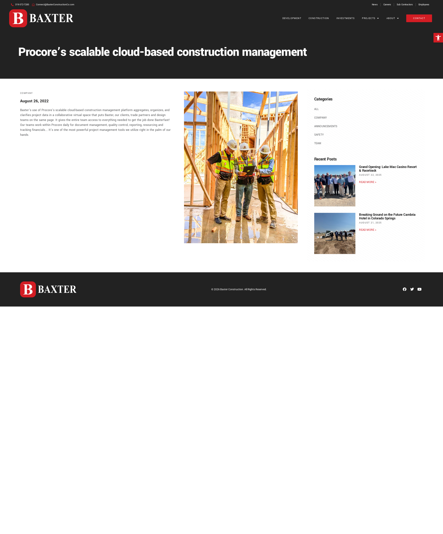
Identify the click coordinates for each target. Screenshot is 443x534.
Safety (319, 135)
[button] (438, 37)
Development (291, 18)
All (316, 109)
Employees (423, 4)
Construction (319, 18)
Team (317, 143)
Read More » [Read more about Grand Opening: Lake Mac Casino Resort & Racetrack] (367, 182)
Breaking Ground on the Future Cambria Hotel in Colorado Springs (387, 216)
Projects (370, 18)
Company (26, 93)
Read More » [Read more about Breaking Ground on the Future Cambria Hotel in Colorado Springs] (367, 230)
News (375, 4)
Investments (345, 18)
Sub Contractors (405, 4)
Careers (387, 4)
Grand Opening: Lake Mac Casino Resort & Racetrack (387, 169)
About (392, 18)
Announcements (325, 126)
